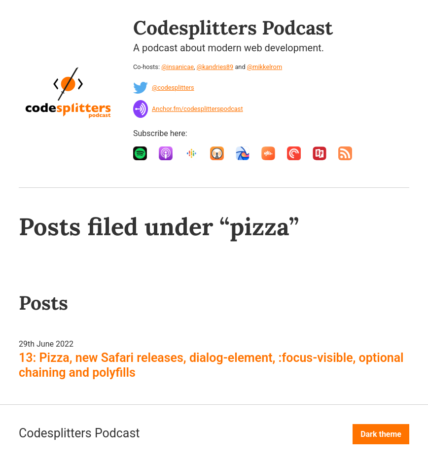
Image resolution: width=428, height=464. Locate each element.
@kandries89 (215, 67)
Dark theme (380, 434)
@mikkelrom (264, 67)
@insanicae (177, 67)
